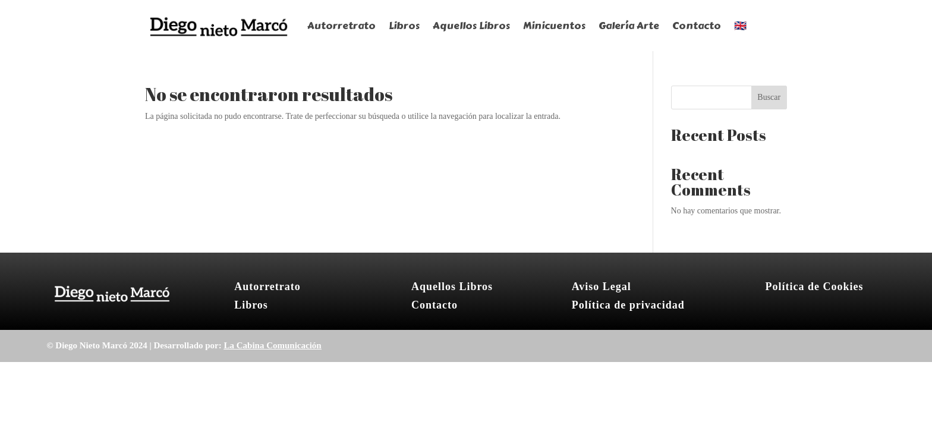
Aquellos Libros (471, 25)
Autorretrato (341, 25)
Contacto (696, 25)
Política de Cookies (814, 286)
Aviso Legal (601, 286)
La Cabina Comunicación (272, 345)
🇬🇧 (740, 25)
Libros (404, 25)
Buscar (768, 97)
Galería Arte (629, 25)
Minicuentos (554, 25)
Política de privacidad (628, 305)
